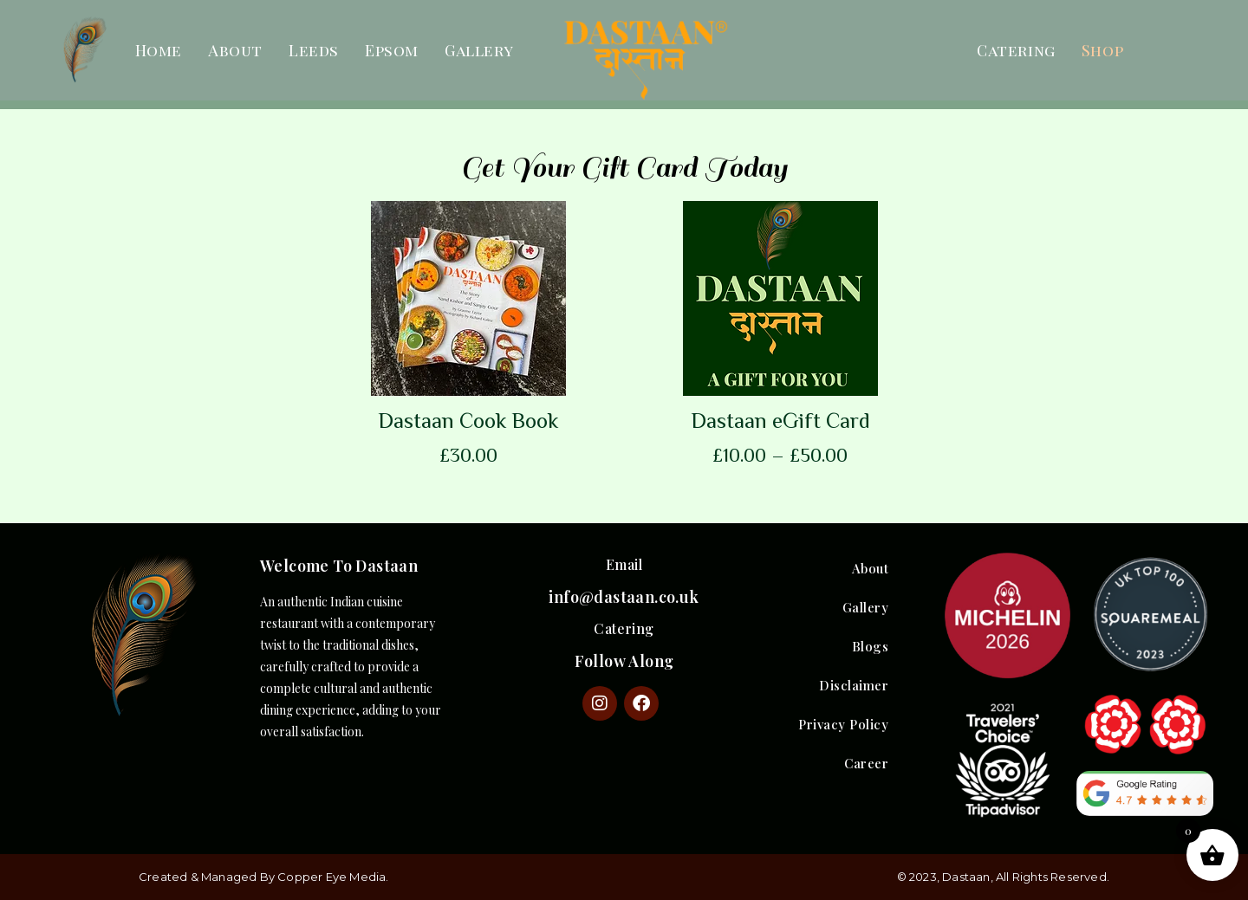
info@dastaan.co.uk (624, 596)
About (235, 50)
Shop (1102, 50)
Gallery (479, 50)
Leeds (314, 50)
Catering (1016, 50)
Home (158, 50)
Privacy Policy (843, 724)
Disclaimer (853, 685)
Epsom (392, 50)
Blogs (870, 646)
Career (866, 763)
